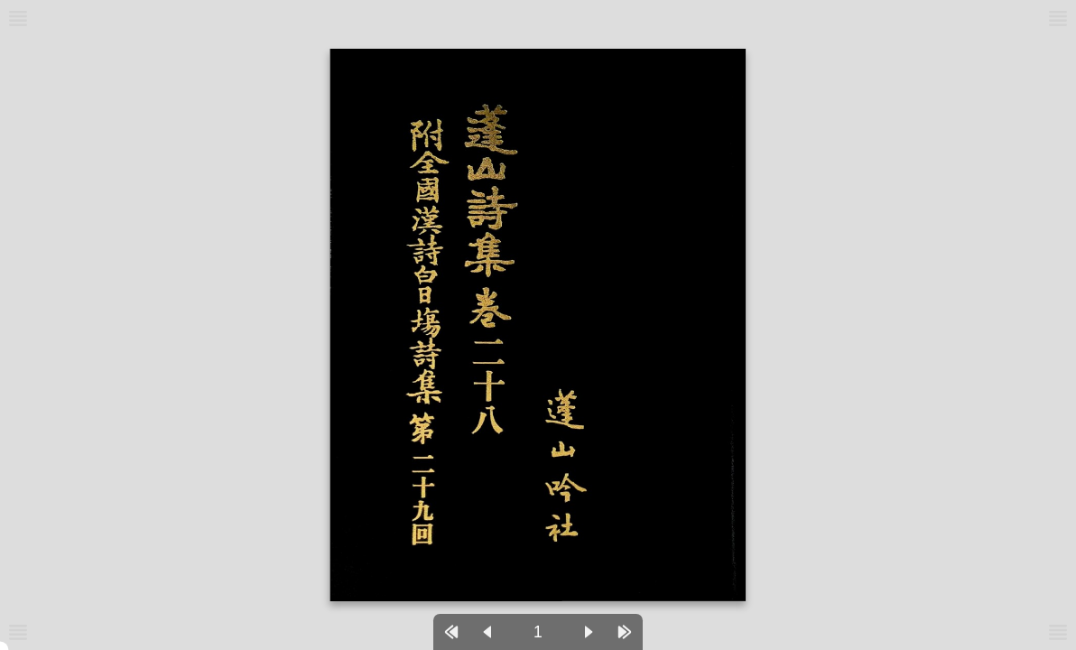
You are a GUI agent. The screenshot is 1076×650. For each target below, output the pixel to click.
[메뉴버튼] (18, 632)
